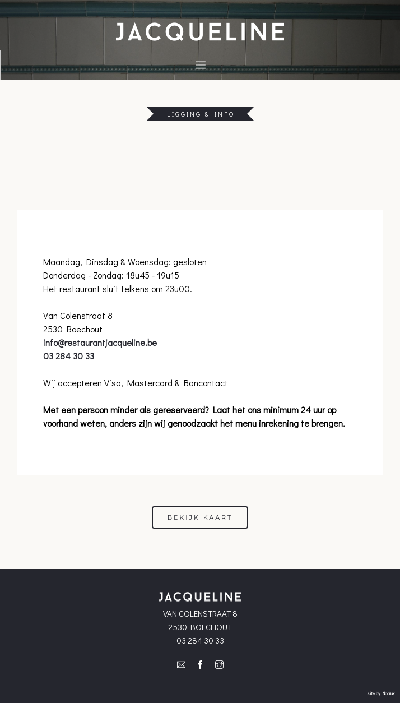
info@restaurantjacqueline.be (100, 342)
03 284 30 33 (68, 356)
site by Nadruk (380, 693)
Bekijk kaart (200, 517)
